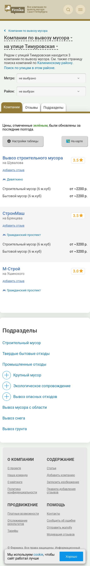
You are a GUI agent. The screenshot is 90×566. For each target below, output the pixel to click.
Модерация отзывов (61, 534)
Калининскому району (54, 63)
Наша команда (17, 475)
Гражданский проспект (24, 235)
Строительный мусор (21, 343)
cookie (38, 554)
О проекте (14, 468)
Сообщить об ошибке (61, 520)
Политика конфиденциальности (22, 490)
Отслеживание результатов (17, 522)
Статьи (51, 468)
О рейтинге (14, 482)
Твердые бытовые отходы (26, 353)
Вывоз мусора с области (24, 407)
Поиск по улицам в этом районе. (29, 68)
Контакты (53, 513)
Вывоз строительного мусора (33, 157)
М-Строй (11, 268)
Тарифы (12, 531)
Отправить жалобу (59, 527)
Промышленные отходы (24, 364)
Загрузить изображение (63, 482)
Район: (9, 91)
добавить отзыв (13, 170)
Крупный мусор (27, 375)
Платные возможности (23, 513)
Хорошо (71, 556)
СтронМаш (14, 213)
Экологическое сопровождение (42, 386)
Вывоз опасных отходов (35, 396)
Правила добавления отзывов (61, 490)
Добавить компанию (61, 475)
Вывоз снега (13, 418)
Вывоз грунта (14, 429)
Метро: (9, 78)
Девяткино (15, 179)
